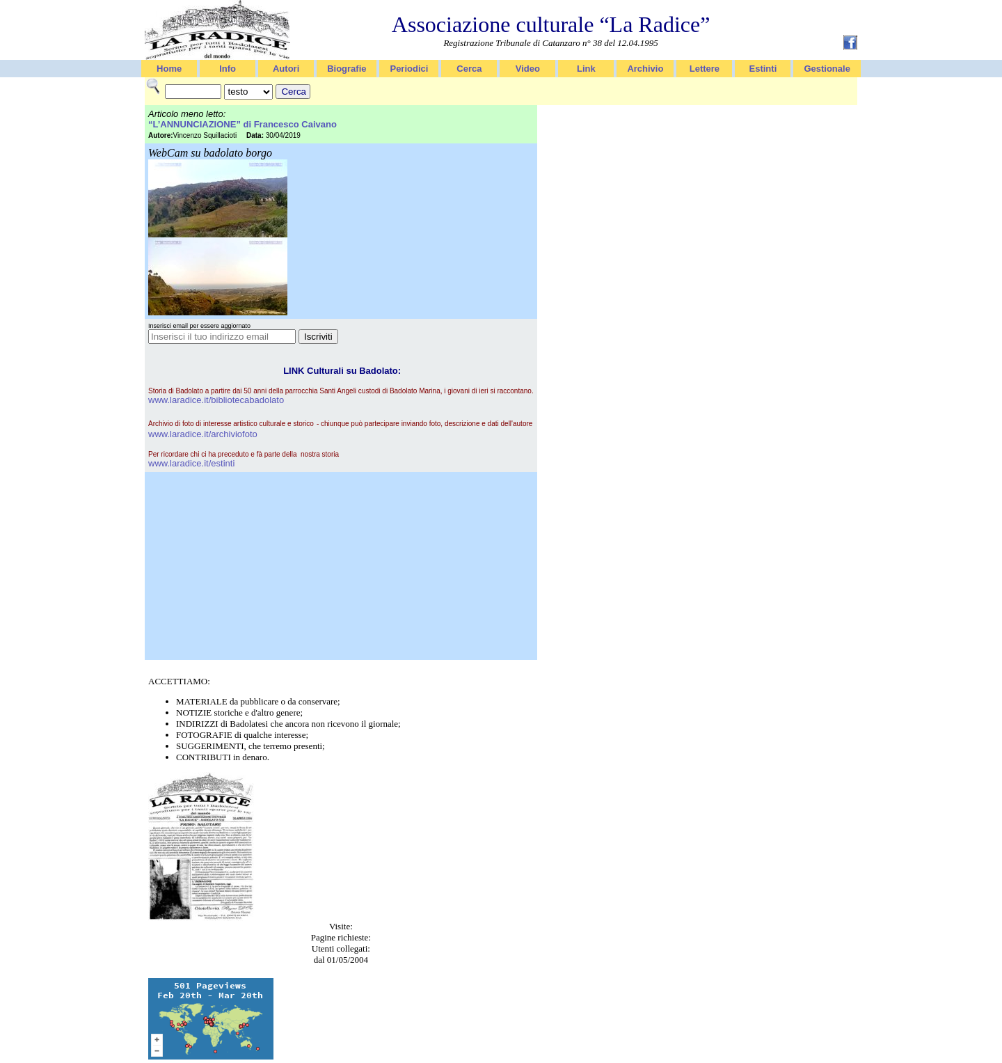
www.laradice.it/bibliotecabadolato (216, 400)
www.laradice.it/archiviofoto (202, 434)
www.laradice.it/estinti (191, 463)
